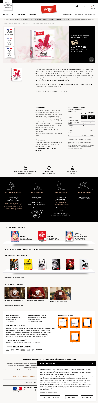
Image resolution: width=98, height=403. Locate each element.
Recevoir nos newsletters (30, 249)
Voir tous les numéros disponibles (14, 277)
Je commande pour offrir (35, 321)
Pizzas (53, 328)
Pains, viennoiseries (29, 334)
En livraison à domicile (12, 317)
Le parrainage (10, 321)
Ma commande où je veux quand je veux (37, 203)
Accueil (5, 23)
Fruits (44, 332)
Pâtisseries (19, 334)
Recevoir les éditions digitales (12, 249)
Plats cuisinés (21, 330)
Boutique (29, 336)
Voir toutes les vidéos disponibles (13, 305)
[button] (83, 6)
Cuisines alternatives (41, 334)
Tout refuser (71, 397)
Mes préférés (78, 14)
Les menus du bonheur (27, 14)
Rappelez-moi (61, 208)
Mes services (67, 14)
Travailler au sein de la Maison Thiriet (84, 198)
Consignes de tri (12, 365)
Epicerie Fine (9, 336)
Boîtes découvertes (20, 336)
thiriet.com (9, 363)
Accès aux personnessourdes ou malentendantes (61, 214)
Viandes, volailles (45, 330)
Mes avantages (90, 14)
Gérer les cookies (86, 384)
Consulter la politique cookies (48, 392)
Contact (27, 365)
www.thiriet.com (70, 369)
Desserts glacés (10, 334)
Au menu (8, 342)
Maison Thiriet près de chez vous (37, 198)
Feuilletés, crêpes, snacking (42, 328)
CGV (37, 363)
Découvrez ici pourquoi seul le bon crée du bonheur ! (14, 198)
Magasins (30, 317)
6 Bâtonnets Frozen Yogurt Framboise (43, 23)
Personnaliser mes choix (50, 397)
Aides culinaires (37, 332)
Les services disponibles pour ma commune (24, 363)
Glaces (11, 23)
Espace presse (20, 365)
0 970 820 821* (61, 199)
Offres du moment (11, 328)
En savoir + (39, 349)
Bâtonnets (17, 23)
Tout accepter (87, 397)
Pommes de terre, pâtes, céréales (22, 332)
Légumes (8, 332)
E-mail (61, 210)
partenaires (82, 369)
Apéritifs (20, 328)
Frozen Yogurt (26, 23)
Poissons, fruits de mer (32, 330)
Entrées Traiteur (28, 328)
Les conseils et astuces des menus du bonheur (26, 342)
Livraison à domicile (33, 319)
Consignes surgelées (40, 317)
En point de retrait (11, 319)
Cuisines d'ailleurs (11, 330)
